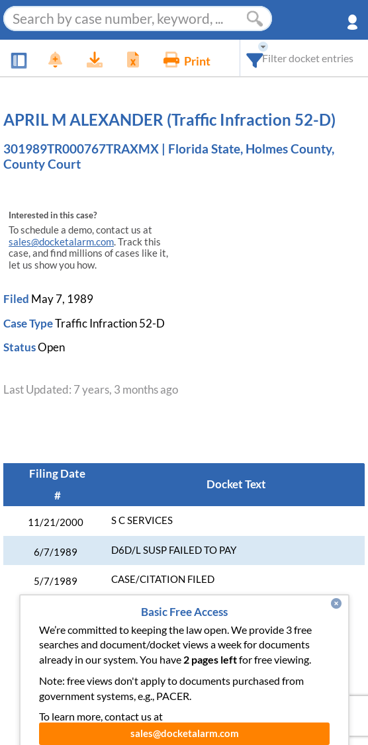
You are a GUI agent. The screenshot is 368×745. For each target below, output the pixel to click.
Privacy (235, 684)
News (36, 657)
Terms (284, 684)
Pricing (197, 657)
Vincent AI (94, 684)
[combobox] (255, 58)
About (244, 657)
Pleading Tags (169, 684)
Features (86, 657)
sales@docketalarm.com (61, 241)
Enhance (144, 657)
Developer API (310, 657)
